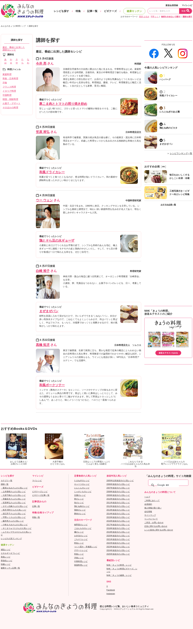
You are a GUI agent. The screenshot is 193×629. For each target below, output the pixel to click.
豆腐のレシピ (80, 495)
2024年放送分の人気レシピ (118, 550)
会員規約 (148, 504)
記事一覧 (92, 11)
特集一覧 (36, 517)
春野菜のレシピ (81, 525)
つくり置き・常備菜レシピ (85, 547)
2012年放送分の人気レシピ (118, 506)
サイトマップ (150, 515)
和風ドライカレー (52, 172)
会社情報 (148, 511)
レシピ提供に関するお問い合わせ (158, 530)
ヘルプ (147, 497)
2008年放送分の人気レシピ (118, 491)
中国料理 (7, 95)
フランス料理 (9, 86)
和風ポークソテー (52, 385)
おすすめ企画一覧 (168, 205)
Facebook (111, 590)
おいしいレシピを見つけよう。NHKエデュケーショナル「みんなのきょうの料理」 (22, 11)
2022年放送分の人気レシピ (118, 543)
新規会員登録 (172, 5)
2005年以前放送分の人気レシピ (120, 480)
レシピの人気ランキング (11, 538)
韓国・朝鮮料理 (10, 99)
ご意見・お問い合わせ (153, 522)
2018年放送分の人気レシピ (118, 528)
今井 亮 (41, 63)
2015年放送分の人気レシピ (118, 517)
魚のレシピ (79, 503)
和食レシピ (79, 554)
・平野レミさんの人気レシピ (13, 517)
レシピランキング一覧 (181, 153)
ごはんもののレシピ (82, 528)
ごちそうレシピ (81, 539)
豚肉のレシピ (80, 514)
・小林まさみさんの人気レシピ (14, 525)
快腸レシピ (5, 564)
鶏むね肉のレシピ (81, 506)
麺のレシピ (79, 532)
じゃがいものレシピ (82, 491)
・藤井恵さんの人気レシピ (12, 521)
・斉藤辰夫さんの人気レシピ (13, 499)
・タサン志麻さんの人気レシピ (14, 506)
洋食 (5, 82)
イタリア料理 (9, 91)
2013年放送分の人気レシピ (118, 510)
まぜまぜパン (48, 311)
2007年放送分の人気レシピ (118, 488)
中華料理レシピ (81, 561)
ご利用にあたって (152, 500)
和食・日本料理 (10, 78)
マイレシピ (187, 5)
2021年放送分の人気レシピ (118, 539)
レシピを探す (61, 11)
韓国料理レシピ (81, 565)
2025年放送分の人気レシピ (118, 554)
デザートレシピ (81, 550)
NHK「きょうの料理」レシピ (119, 565)
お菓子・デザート (11, 103)
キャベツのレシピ (81, 484)
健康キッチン (134, 11)
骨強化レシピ (6, 561)
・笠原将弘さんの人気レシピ (13, 503)
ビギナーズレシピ (40, 491)
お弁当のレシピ (81, 536)
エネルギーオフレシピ (10, 553)
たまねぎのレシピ (81, 480)
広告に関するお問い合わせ (155, 526)
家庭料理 (7, 74)
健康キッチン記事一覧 (10, 568)
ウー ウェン (44, 200)
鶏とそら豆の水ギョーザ (56, 240)
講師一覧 (4, 484)
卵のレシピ (79, 499)
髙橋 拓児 (43, 345)
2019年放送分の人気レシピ (118, 532)
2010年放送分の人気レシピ (118, 499)
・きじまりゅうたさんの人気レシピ (16, 528)
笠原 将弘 (43, 132)
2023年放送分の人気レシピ (118, 547)
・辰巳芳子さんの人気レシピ (13, 514)
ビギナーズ (110, 11)
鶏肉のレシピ (80, 510)
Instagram (111, 594)
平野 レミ (155, 16)
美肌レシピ (5, 557)
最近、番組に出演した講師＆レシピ (14, 48)
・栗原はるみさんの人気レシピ (14, 488)
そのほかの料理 (10, 107)
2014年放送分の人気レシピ (118, 514)
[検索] (168, 485)
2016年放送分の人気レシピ (118, 521)
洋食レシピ (79, 558)
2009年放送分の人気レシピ (118, 495)
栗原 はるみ (144, 16)
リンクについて (151, 519)
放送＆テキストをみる (168, 353)
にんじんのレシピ (81, 488)
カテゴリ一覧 (6, 480)
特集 (78, 11)
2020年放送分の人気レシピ (118, 536)
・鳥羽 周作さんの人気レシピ (13, 510)
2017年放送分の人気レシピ (118, 525)
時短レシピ (79, 543)
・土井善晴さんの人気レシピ (13, 491)
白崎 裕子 (43, 271)
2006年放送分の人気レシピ (118, 484)
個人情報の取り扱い (153, 508)
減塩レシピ (5, 549)
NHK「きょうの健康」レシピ (119, 575)
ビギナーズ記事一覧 (40, 495)
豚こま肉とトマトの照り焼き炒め (63, 103)
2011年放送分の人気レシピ (118, 503)
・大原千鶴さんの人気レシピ (13, 495)
